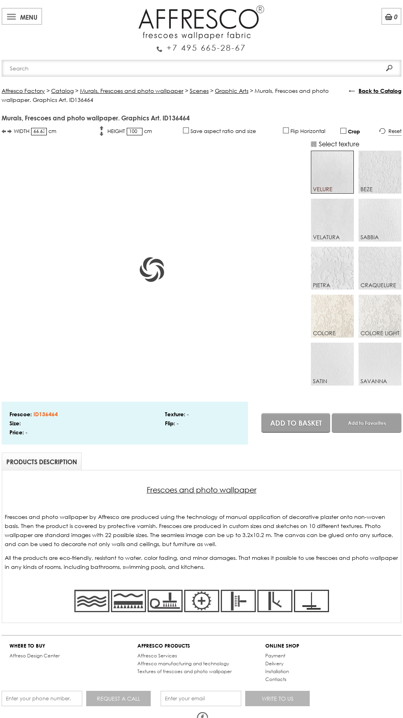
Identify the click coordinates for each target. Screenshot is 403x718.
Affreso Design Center (34, 655)
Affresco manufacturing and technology (183, 663)
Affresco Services (157, 655)
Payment (275, 655)
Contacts (276, 679)
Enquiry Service (201, 44)
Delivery (274, 663)
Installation (277, 671)
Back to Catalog (380, 90)
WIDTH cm (35, 131)
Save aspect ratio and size (219, 131)
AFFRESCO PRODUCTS (163, 646)
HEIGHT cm (129, 131)
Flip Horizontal (304, 131)
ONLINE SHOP (282, 646)
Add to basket (296, 423)
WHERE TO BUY (27, 646)
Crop (350, 131)
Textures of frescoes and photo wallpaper (184, 671)
